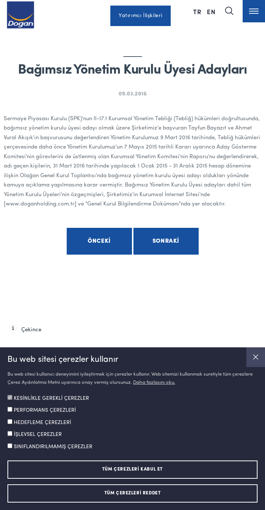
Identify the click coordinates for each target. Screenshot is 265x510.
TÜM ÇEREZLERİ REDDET (132, 493)
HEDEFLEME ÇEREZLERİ (42, 422)
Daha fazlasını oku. (154, 382)
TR (197, 11)
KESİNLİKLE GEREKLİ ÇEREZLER (51, 398)
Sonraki (165, 241)
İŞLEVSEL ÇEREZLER (38, 434)
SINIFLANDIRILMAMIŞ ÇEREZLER (53, 446)
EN (211, 11)
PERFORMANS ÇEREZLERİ (45, 410)
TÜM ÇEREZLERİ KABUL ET (132, 469)
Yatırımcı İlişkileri (141, 15)
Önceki (99, 241)
